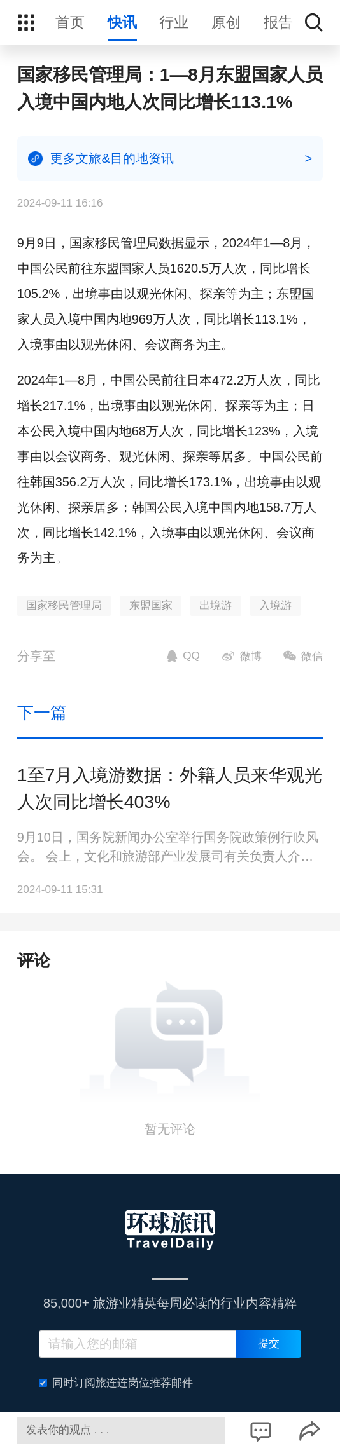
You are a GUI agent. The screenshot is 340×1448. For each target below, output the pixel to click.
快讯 (122, 22)
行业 (173, 22)
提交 (269, 1343)
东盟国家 (151, 605)
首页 (70, 22)
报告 (278, 22)
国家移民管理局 (64, 605)
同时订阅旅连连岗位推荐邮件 (116, 1383)
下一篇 (42, 712)
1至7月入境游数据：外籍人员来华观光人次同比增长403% (170, 788)
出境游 (215, 605)
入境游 (275, 605)
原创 (226, 22)
